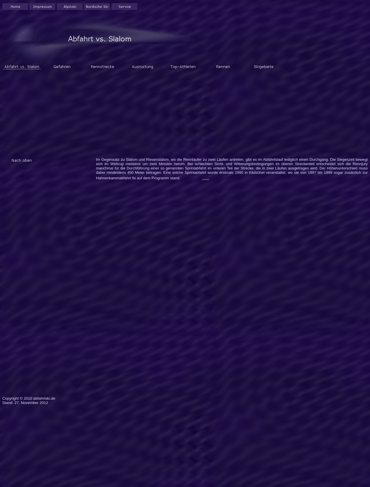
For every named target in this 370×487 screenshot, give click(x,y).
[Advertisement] (45, 120)
